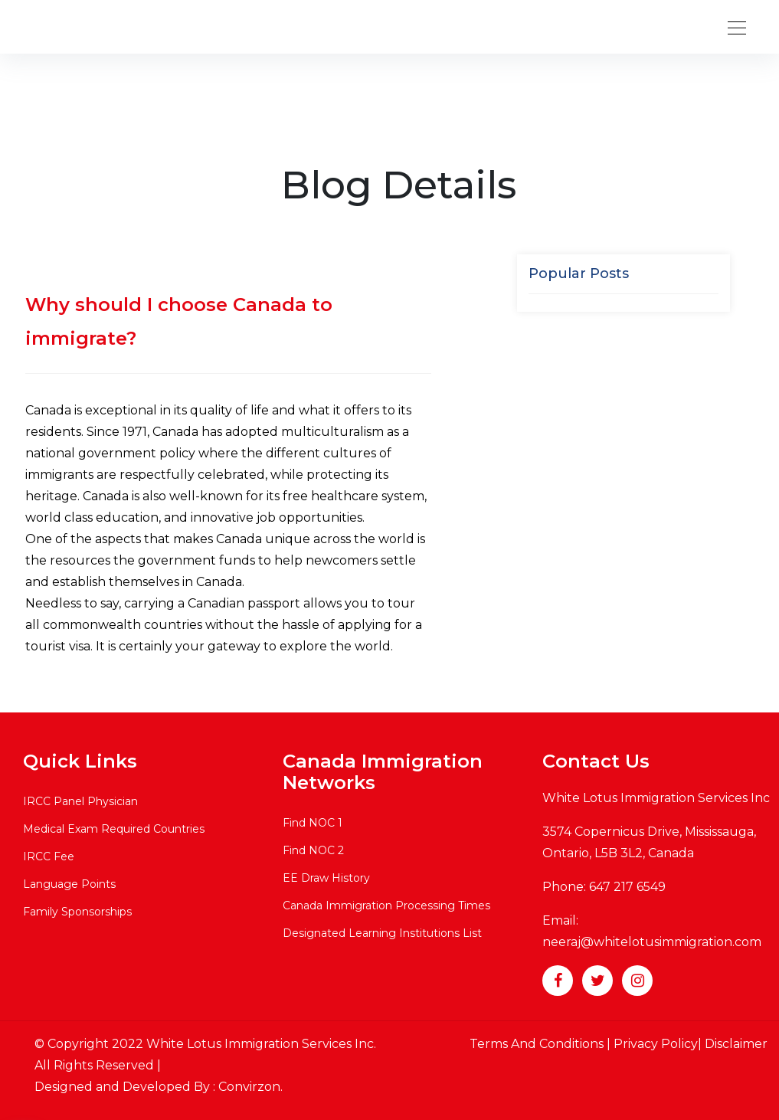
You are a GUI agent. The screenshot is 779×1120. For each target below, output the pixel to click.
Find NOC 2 (313, 850)
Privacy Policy (656, 1043)
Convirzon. (250, 1086)
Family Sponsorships (77, 912)
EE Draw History (326, 878)
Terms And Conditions (538, 1043)
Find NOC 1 (312, 823)
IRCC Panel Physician (80, 801)
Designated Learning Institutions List (382, 933)
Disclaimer (736, 1043)
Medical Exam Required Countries (114, 829)
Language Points (69, 884)
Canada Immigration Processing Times (386, 905)
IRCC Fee (48, 856)
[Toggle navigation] (732, 27)
